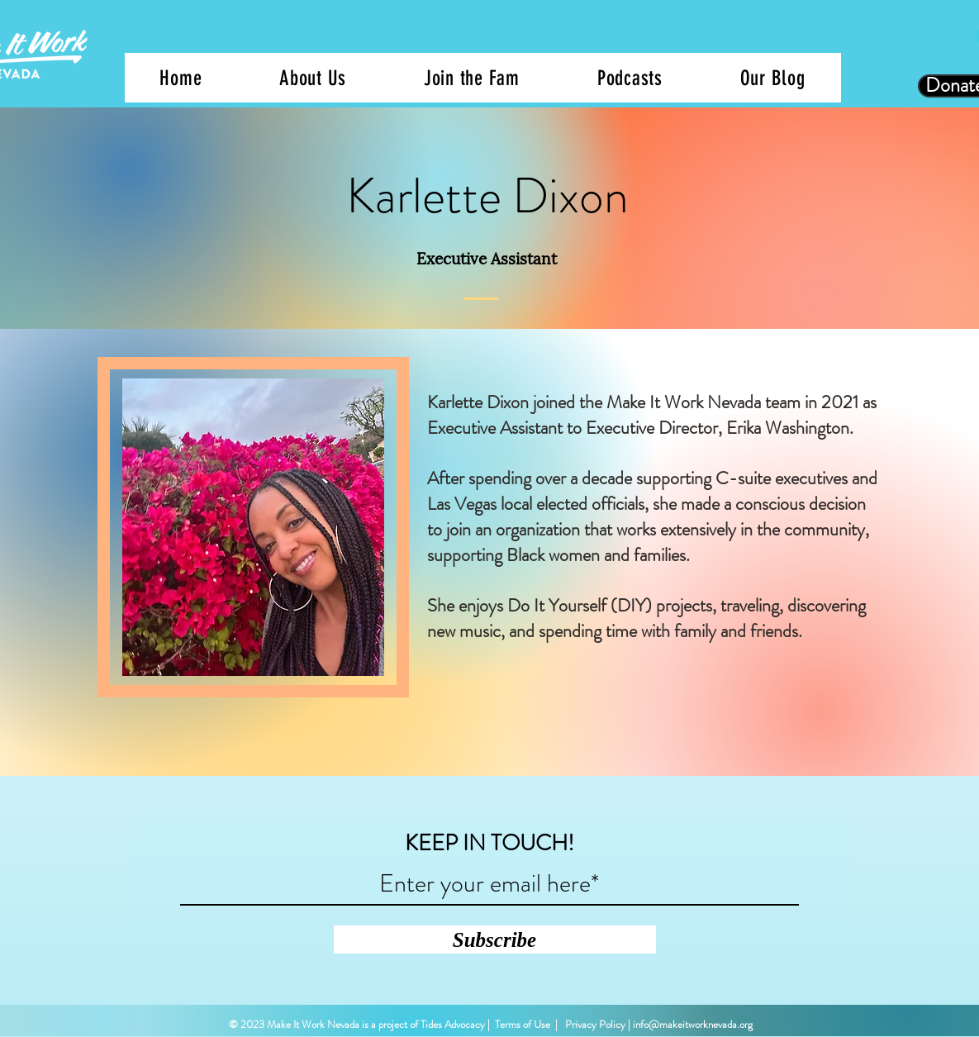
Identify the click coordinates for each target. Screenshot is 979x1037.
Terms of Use (522, 1024)
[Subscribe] (495, 939)
